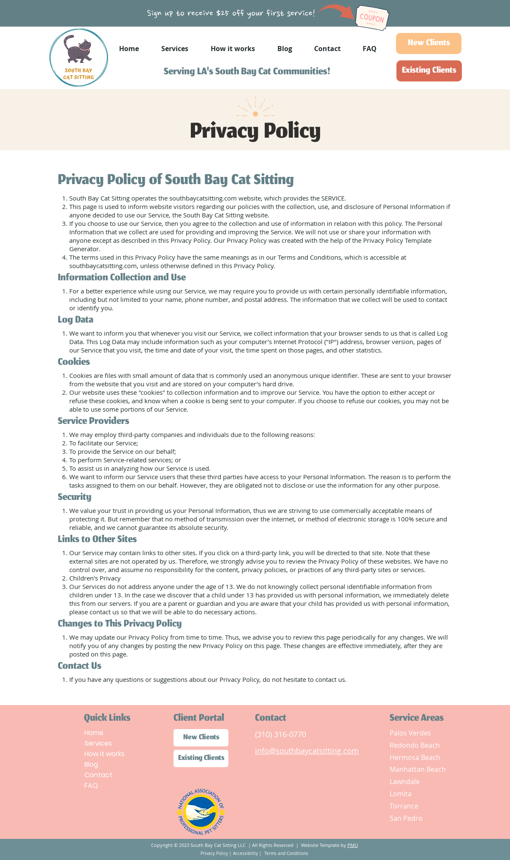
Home (93, 733)
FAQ (91, 785)
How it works (104, 754)
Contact (98, 775)
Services (98, 743)
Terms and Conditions (285, 853)
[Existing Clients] (429, 70)
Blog (91, 764)
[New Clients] (428, 43)
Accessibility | (248, 853)
